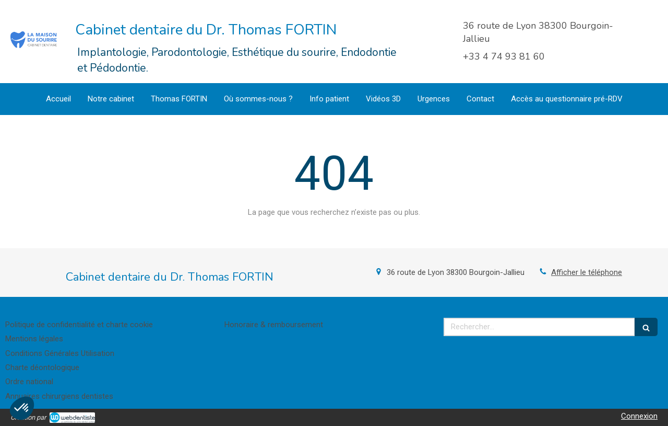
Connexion (639, 416)
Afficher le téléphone (586, 272)
